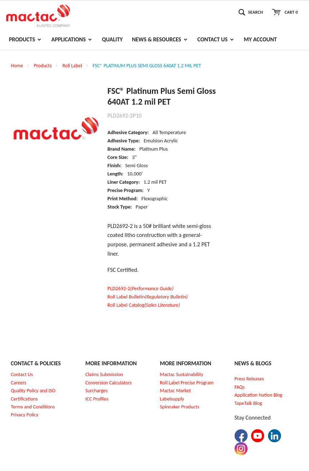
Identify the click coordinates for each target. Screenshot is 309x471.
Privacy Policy (24, 415)
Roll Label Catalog (143, 305)
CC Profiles (97, 399)
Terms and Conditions (33, 407)
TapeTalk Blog (248, 403)
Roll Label (72, 66)
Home (17, 66)
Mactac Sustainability (181, 374)
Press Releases (249, 379)
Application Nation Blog (258, 395)
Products (43, 66)
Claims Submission (104, 374)
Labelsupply (172, 399)
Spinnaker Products (179, 407)
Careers (18, 383)
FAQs (240, 387)
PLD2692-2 (140, 288)
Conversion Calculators (109, 383)
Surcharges (97, 391)
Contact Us (22, 374)
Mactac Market (175, 391)
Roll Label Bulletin (147, 296)
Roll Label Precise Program (187, 383)
